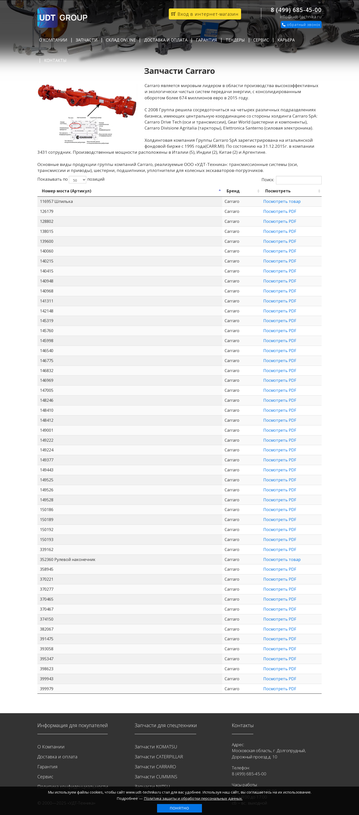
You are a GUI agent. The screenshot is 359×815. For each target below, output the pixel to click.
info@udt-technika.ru (301, 16)
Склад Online (121, 40)
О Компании (53, 40)
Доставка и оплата (165, 40)
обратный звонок (301, 24)
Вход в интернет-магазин (205, 14)
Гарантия (206, 40)
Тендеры (235, 40)
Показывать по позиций (70, 179)
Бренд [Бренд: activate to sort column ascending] (153, 191)
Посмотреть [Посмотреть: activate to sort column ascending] (220, 191)
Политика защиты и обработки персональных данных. (193, 798)
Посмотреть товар (224, 201)
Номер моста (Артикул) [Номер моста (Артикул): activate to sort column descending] (66, 191)
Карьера (286, 40)
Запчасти (86, 40)
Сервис (261, 40)
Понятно (179, 808)
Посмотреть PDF (222, 211)
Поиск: (292, 180)
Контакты (55, 60)
